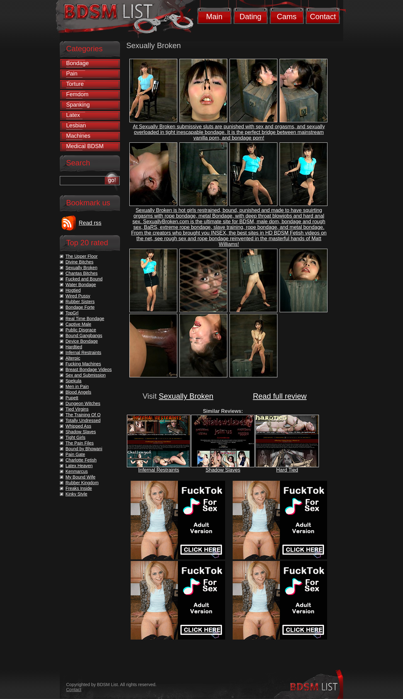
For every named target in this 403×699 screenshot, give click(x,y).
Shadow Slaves (223, 470)
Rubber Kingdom (82, 482)
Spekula (73, 380)
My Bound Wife (80, 477)
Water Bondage (80, 284)
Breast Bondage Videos (88, 369)
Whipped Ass (78, 426)
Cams (287, 16)
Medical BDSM (85, 146)
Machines (78, 136)
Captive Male (78, 324)
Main (214, 16)
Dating (250, 16)
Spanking (78, 105)
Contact (323, 16)
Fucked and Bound (84, 278)
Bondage (77, 63)
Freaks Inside (78, 488)
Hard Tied (287, 470)
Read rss (90, 223)
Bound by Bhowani (83, 448)
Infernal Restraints (158, 470)
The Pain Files (79, 443)
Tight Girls (75, 437)
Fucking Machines (83, 363)
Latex (73, 115)
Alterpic (72, 358)
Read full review (280, 396)
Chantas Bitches (81, 273)
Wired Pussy (77, 295)
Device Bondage (81, 341)
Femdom (77, 94)
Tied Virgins (76, 409)
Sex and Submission (85, 375)
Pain (71, 73)
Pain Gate (75, 454)
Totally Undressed (82, 420)
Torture (75, 84)
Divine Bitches (79, 261)
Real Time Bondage (84, 318)
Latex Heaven (79, 465)
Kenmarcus (76, 471)
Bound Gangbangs (83, 335)
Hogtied (73, 290)
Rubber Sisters (80, 301)
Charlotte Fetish (81, 460)
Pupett (71, 397)
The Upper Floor (81, 256)
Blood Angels (78, 392)
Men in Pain (77, 386)
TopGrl (71, 312)
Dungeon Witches (82, 403)
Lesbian (76, 125)
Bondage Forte (80, 307)
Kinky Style (76, 494)
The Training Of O (82, 414)
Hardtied (73, 346)
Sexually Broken (186, 396)
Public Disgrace (80, 329)
